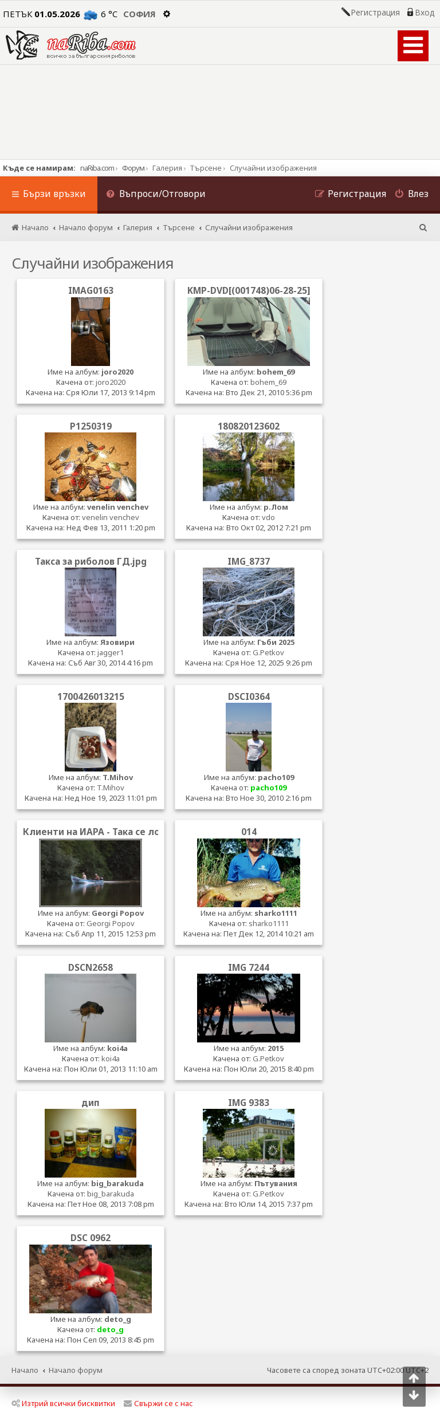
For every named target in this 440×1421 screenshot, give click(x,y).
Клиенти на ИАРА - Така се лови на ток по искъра (137, 831)
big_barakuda (117, 1183)
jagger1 (110, 652)
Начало (24, 1370)
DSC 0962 (90, 1237)
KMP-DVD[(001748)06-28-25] (249, 290)
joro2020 (117, 372)
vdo (268, 517)
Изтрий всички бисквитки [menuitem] (63, 1403)
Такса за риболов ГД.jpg (91, 561)
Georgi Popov (118, 913)
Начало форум (76, 1370)
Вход (424, 12)
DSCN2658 (90, 967)
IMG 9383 (248, 1102)
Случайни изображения (92, 263)
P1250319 (91, 426)
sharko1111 (275, 913)
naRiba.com (97, 168)
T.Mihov (118, 777)
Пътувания (275, 1183)
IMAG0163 (90, 290)
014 (249, 831)
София (139, 13)
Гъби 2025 (275, 642)
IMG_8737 (248, 561)
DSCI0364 (249, 696)
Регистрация (375, 12)
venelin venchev (117, 507)
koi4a (117, 1048)
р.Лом (276, 507)
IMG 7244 (248, 967)
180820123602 (249, 426)
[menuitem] (155, 195)
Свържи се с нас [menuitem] (158, 1403)
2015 (276, 1048)
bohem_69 (275, 372)
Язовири (117, 642)
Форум (133, 168)
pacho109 (276, 777)
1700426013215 (90, 696)
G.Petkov (268, 652)
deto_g (117, 1319)
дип (90, 1102)
